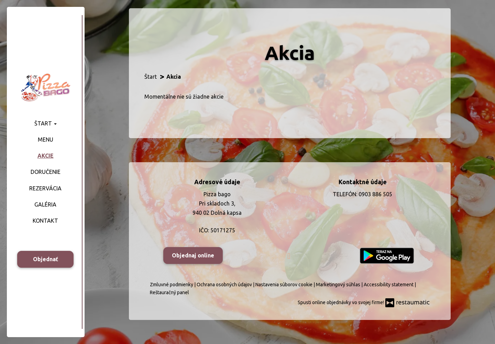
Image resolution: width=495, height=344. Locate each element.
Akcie (45, 156)
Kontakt (45, 221)
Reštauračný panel (169, 292)
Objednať (45, 259)
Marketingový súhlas (338, 284)
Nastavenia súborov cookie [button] (284, 284)
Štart (45, 123)
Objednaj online (193, 255)
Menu (45, 139)
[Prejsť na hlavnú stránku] (45, 87)
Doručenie (45, 172)
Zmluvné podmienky (172, 284)
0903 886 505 (375, 194)
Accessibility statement (389, 284)
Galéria (45, 204)
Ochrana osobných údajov (225, 284)
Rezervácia (45, 188)
